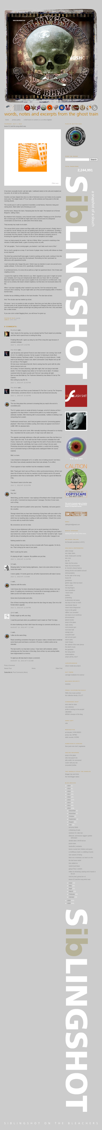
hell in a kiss (69, 585)
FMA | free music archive (73, 693)
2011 (69, 805)
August (71, 822)
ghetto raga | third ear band (73, 583)
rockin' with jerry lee (71, 763)
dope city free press (71, 563)
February (72, 894)
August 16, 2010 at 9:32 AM (22, 661)
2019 (69, 788)
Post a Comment (9, 665)
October (71, 816)
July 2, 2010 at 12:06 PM (21, 607)
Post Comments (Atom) (20, 672)
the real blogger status (72, 777)
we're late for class (71, 704)
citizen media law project (73, 666)
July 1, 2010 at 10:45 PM (21, 382)
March (71, 891)
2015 (69, 800)
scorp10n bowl (69, 635)
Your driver (14, 350)
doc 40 (67, 561)
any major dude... (70, 553)
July (70, 825)
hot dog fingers (70, 588)
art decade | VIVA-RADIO (73, 732)
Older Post (59, 668)
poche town (72, 843)
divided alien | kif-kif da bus (77, 840)
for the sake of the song (72, 575)
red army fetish (73, 827)
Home (34, 668)
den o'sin (68, 558)
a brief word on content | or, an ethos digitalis (38, 120)
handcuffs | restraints (75, 846)
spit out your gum (70, 637)
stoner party (69, 639)
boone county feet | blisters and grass (80, 849)
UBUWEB (68, 712)
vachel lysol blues (74, 866)
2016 (69, 797)
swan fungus (69, 642)
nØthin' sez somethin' (72, 612)
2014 (69, 802)
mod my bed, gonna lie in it (77, 876)
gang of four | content (75, 869)
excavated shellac (70, 765)
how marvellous (70, 590)
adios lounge (69, 551)
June (70, 883)
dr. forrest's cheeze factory (73, 568)
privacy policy (16, 120)
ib (11, 400)
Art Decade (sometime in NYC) (75, 542)
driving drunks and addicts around (75, 570)
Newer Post (8, 668)
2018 (69, 791)
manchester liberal (71, 605)
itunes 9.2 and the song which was (15, 126)
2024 (69, 786)
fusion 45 (68, 578)
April (70, 888)
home (7, 120)
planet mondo (69, 620)
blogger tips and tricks (72, 774)
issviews (67, 684)
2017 (69, 794)
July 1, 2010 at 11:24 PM (21, 559)
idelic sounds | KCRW (72, 737)
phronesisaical (69, 617)
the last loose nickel (75, 860)
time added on (73, 863)
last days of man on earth (73, 602)
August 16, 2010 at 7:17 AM (22, 627)
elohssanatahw (70, 573)
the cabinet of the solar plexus (74, 644)
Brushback (14, 330)
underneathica (69, 654)
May (70, 886)
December (72, 810)
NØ (12, 564)
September (72, 819)
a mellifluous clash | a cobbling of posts (81, 852)
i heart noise (69, 593)
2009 (69, 900)
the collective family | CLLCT (74, 695)
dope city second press (72, 565)
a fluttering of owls (74, 830)
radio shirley (69, 625)
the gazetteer (69, 649)
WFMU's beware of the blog (74, 714)
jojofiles (67, 595)
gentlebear (68, 580)
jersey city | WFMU (71, 735)
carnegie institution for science (74, 675)
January (71, 897)
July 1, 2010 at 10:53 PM (21, 485)
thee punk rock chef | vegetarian (75, 746)
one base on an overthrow (73, 615)
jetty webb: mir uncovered (73, 760)
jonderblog (68, 597)
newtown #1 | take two (76, 833)
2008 (69, 903)
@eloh (13, 612)
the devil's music (70, 647)
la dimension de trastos (72, 600)
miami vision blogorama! (72, 607)
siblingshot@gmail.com (72, 524)
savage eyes (69, 632)
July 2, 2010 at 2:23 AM (20, 576)
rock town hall (69, 630)
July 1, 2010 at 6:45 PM (20, 345)
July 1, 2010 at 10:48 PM (21, 395)
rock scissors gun (70, 627)
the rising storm (70, 652)
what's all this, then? (71, 657)
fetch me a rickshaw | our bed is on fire (81, 857)
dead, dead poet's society (73, 556)
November (72, 813)
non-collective (69, 707)
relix (66, 723)
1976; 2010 (13, 319)
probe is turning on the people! (74, 709)
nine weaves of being (75, 855)
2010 (69, 808)
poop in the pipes (70, 622)
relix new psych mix (71, 758)
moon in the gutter (71, 610)
